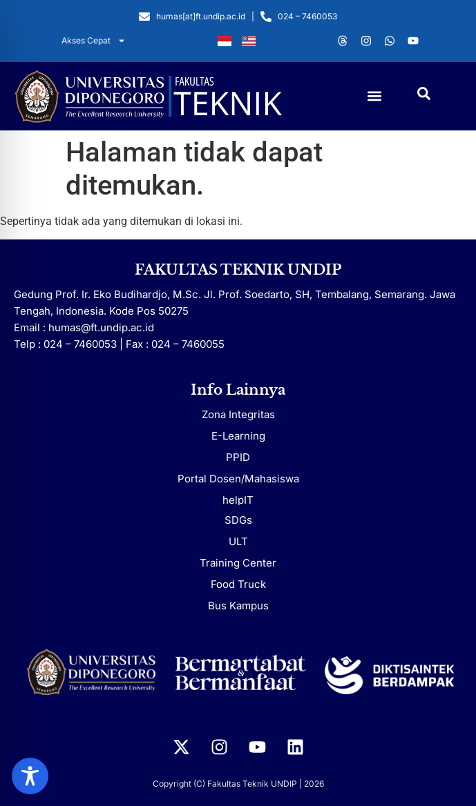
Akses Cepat (93, 41)
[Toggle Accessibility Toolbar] (30, 776)
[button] (374, 96)
